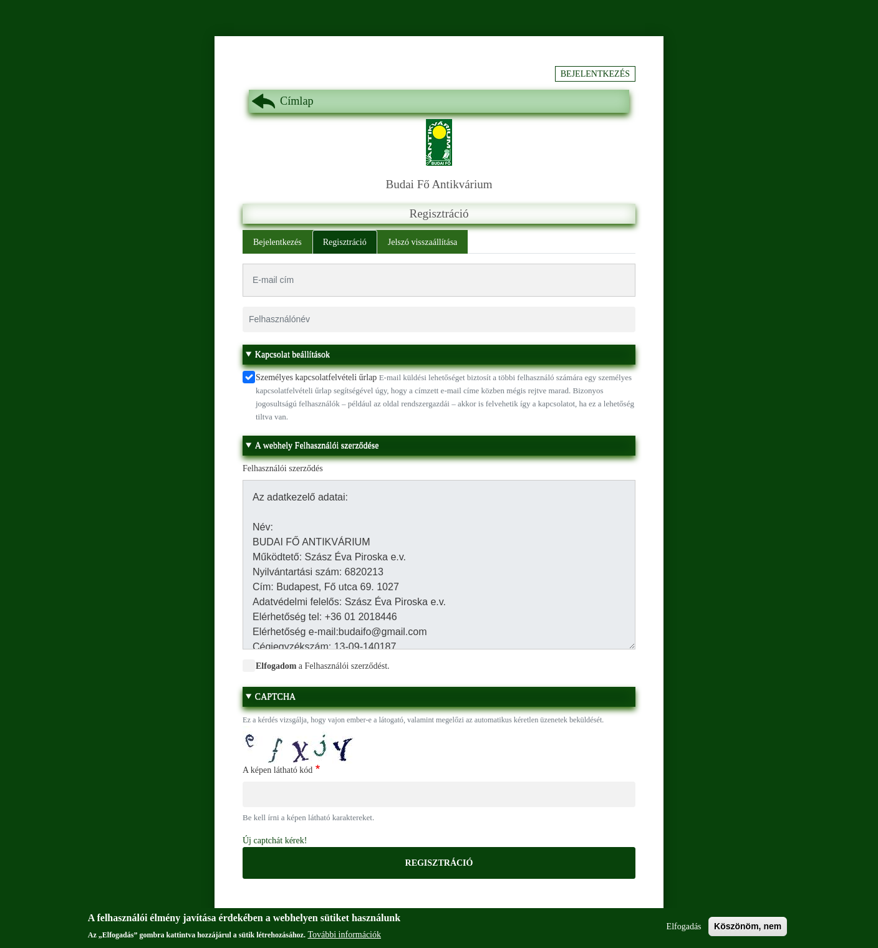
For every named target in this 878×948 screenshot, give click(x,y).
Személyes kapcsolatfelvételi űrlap (316, 377)
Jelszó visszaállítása (423, 242)
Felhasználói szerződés (283, 468)
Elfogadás (684, 930)
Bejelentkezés (595, 74)
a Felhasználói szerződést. (323, 666)
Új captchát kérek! (275, 840)
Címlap (297, 101)
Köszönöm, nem (747, 930)
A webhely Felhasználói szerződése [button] (317, 445)
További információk (344, 938)
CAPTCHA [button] (275, 696)
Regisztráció (345, 242)
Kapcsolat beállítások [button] (292, 354)
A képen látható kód (277, 770)
